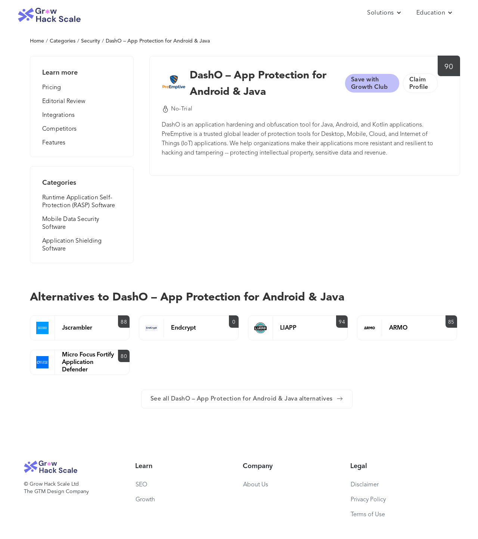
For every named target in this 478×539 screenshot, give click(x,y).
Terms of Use (368, 515)
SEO (141, 485)
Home (37, 41)
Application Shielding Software (72, 245)
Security (90, 41)
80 (124, 356)
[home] (49, 15)
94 (342, 322)
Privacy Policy (368, 500)
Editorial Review (63, 102)
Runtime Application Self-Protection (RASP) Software (78, 202)
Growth (145, 500)
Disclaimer (365, 485)
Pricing (51, 88)
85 (451, 322)
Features (54, 143)
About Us (255, 485)
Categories (62, 41)
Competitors (59, 129)
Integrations (58, 115)
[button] (384, 13)
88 (124, 322)
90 (448, 67)
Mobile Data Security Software (70, 223)
